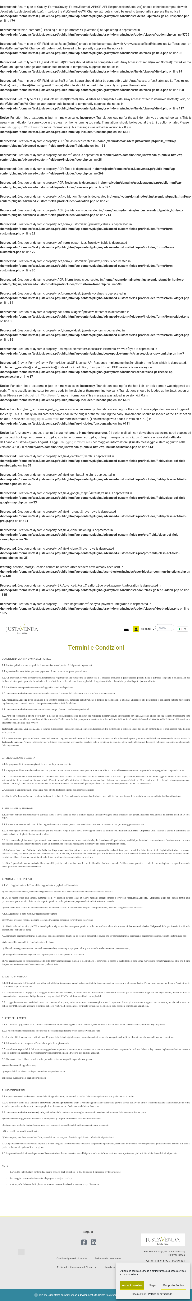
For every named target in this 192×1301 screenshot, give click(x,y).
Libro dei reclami (112, 1267)
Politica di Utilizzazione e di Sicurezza (76, 1267)
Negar (153, 1285)
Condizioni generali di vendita (72, 1258)
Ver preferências (173, 1285)
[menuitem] (182, 629)
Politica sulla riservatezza (108, 1258)
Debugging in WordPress (22, 127)
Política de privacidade (160, 1294)
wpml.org (69, 1295)
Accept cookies (132, 1285)
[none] (182, 629)
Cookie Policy (139, 1294)
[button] (126, 629)
